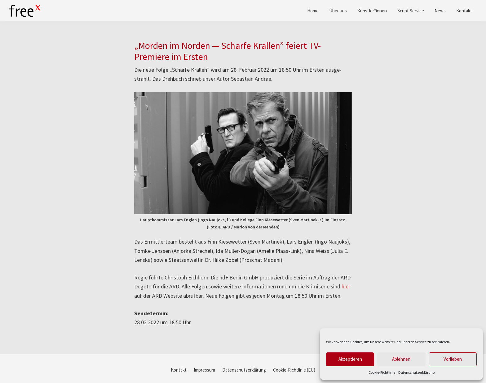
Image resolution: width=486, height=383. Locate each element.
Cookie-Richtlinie (382, 372)
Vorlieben (453, 359)
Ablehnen (401, 359)
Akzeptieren (350, 359)
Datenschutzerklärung (416, 372)
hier (346, 286)
